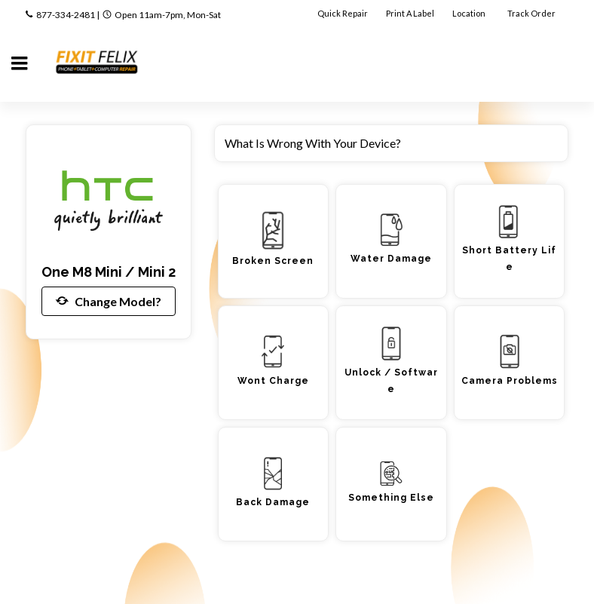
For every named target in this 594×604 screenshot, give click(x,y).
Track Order (532, 13)
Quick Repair (342, 13)
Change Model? (108, 301)
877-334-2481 (65, 14)
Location (469, 13)
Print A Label (410, 13)
